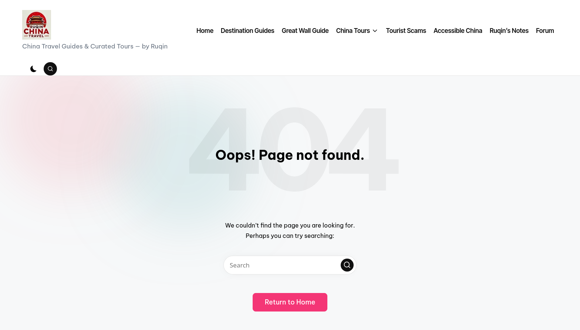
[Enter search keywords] (290, 265)
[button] (347, 265)
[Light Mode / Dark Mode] (33, 69)
